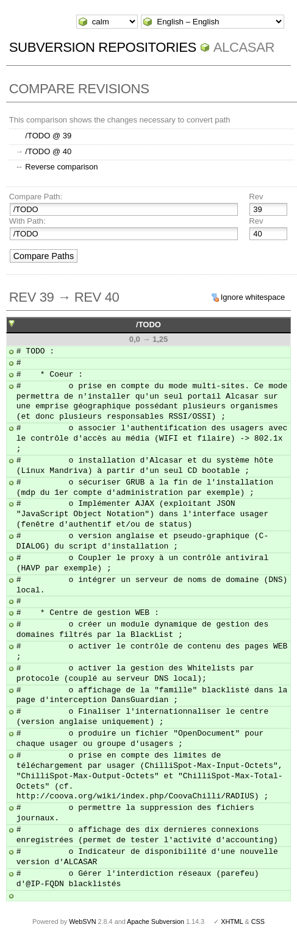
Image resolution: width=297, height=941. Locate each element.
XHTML (232, 921)
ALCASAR (243, 47)
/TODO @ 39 (48, 135)
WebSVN (82, 921)
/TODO (148, 324)
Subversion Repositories (102, 47)
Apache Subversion (155, 921)
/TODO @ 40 (48, 151)
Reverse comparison (61, 166)
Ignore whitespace (253, 297)
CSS (258, 921)
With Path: (27, 220)
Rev (256, 196)
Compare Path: (35, 196)
